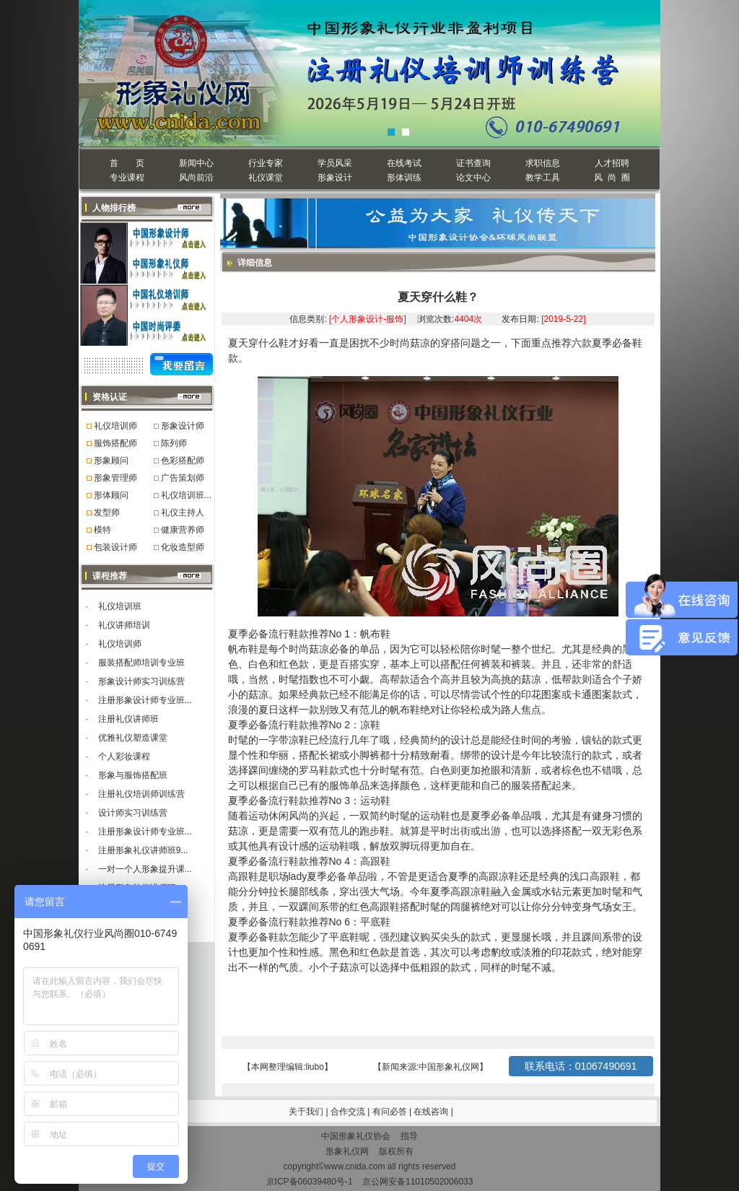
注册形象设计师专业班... (145, 700)
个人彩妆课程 (124, 756)
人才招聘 (612, 163)
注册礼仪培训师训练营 (141, 794)
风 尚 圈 (611, 178)
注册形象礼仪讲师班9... (143, 850)
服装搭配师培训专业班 (141, 663)
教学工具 (542, 178)
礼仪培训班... (186, 495)
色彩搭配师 (182, 460)
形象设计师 (182, 426)
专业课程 (127, 178)
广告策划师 (182, 478)
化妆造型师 (182, 547)
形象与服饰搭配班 (132, 775)
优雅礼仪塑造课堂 (132, 738)
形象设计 (335, 178)
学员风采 (335, 163)
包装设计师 (115, 547)
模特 (102, 530)
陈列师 (174, 443)
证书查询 (473, 163)
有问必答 (390, 1112)
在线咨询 (432, 1112)
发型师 (107, 512)
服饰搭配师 (115, 443)
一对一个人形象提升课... (145, 869)
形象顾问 (111, 460)
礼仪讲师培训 (124, 625)
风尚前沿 (196, 178)
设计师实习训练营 (132, 813)
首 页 (127, 163)
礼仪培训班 (119, 606)
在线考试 (404, 163)
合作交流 (349, 1112)
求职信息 (542, 163)
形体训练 (404, 178)
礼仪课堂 (265, 178)
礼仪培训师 (115, 426)
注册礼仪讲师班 (128, 719)
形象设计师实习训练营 (141, 681)
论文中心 (473, 178)
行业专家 (265, 163)
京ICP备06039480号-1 (309, 1182)
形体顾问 (111, 495)
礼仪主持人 (182, 512)
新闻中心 (196, 163)
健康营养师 (182, 530)
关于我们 (306, 1112)
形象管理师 (115, 478)
